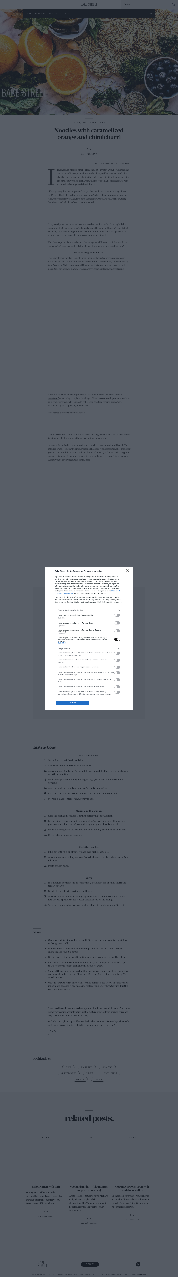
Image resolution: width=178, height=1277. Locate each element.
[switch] (117, 615)
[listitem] (89, 610)
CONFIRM (72, 703)
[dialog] (89, 638)
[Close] (128, 571)
